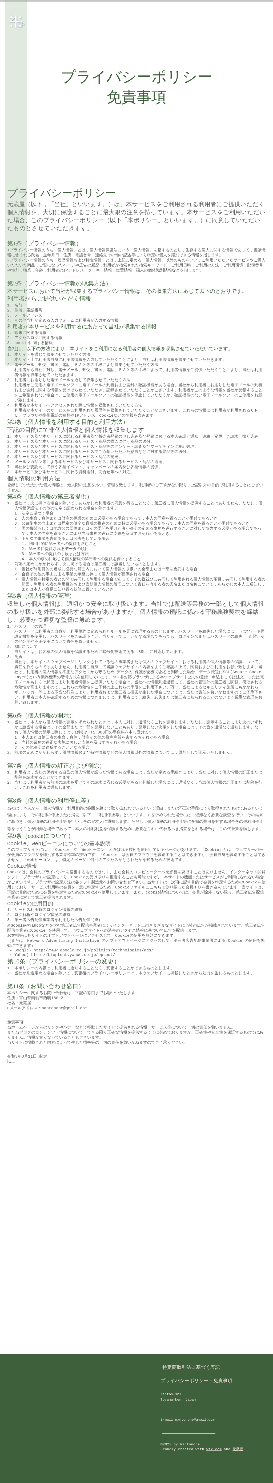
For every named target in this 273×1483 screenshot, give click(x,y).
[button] (16, 124)
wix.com (214, 1449)
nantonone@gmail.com (195, 1420)
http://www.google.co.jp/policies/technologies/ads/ (94, 951)
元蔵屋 (237, 1449)
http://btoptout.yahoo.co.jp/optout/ (73, 955)
